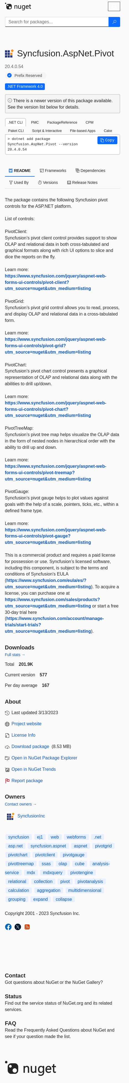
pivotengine (81, 872)
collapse (64, 899)
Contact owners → (21, 804)
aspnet (80, 846)
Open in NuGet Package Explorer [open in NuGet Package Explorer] (44, 758)
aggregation (49, 890)
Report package (27, 780)
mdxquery (52, 872)
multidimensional (84, 890)
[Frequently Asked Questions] (10, 1023)
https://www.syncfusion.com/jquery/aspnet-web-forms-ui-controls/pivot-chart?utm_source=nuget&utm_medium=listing (56, 409)
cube (80, 863)
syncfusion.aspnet (48, 846)
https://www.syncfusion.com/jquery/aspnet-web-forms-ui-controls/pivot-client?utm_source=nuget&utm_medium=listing (56, 282)
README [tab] (20, 170)
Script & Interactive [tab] (47, 131)
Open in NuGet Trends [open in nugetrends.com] (34, 769)
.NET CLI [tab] (15, 122)
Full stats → (15, 654)
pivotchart (17, 854)
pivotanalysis (90, 881)
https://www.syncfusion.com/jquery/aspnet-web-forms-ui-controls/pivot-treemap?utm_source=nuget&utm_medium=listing (56, 472)
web (55, 837)
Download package (30, 746)
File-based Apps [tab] (83, 131)
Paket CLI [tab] (16, 131)
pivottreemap (21, 863)
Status (13, 996)
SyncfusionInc (31, 816)
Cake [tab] (108, 131)
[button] (107, 140)
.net (97, 837)
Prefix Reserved (28, 75)
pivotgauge (73, 854)
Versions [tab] (48, 182)
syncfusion (18, 837)
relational (17, 881)
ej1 (40, 837)
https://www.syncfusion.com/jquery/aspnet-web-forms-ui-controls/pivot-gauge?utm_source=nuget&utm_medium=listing (56, 536)
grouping (16, 899)
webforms (76, 837)
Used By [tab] (19, 182)
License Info (23, 735)
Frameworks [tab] (53, 170)
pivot (65, 881)
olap (63, 863)
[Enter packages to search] (57, 22)
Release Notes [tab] (82, 182)
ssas (46, 863)
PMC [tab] (35, 122)
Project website (27, 723)
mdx (31, 872)
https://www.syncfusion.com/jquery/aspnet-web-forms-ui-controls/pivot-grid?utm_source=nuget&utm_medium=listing (56, 345)
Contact (15, 975)
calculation (18, 890)
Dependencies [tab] (90, 170)
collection (43, 881)
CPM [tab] (89, 122)
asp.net (15, 846)
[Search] (114, 22)
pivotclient (45, 854)
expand (40, 899)
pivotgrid (103, 846)
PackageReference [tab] (62, 122)
